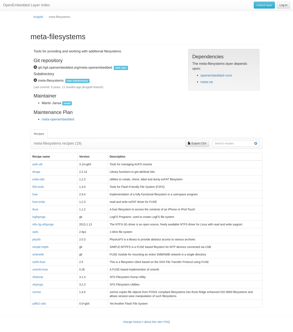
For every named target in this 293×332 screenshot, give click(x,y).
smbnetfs (38, 254)
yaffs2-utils (39, 303)
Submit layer (264, 5)
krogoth (38, 16)
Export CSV (197, 143)
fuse (35, 194)
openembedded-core (216, 75)
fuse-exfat (38, 201)
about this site (153, 321)
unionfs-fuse (40, 269)
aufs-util (37, 164)
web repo (120, 67)
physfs (36, 239)
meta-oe (206, 82)
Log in (283, 5)
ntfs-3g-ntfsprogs (43, 224)
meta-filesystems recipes (58, 143)
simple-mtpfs (40, 247)
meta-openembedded (58, 119)
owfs (35, 232)
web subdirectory (77, 80)
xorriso (36, 292)
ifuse (35, 209)
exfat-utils (38, 179)
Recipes (39, 133)
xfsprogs (37, 284)
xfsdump (37, 277)
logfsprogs (39, 216)
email (67, 103)
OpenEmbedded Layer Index (26, 5)
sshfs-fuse (38, 262)
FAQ (167, 321)
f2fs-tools (38, 186)
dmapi (36, 171)
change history (132, 321)
